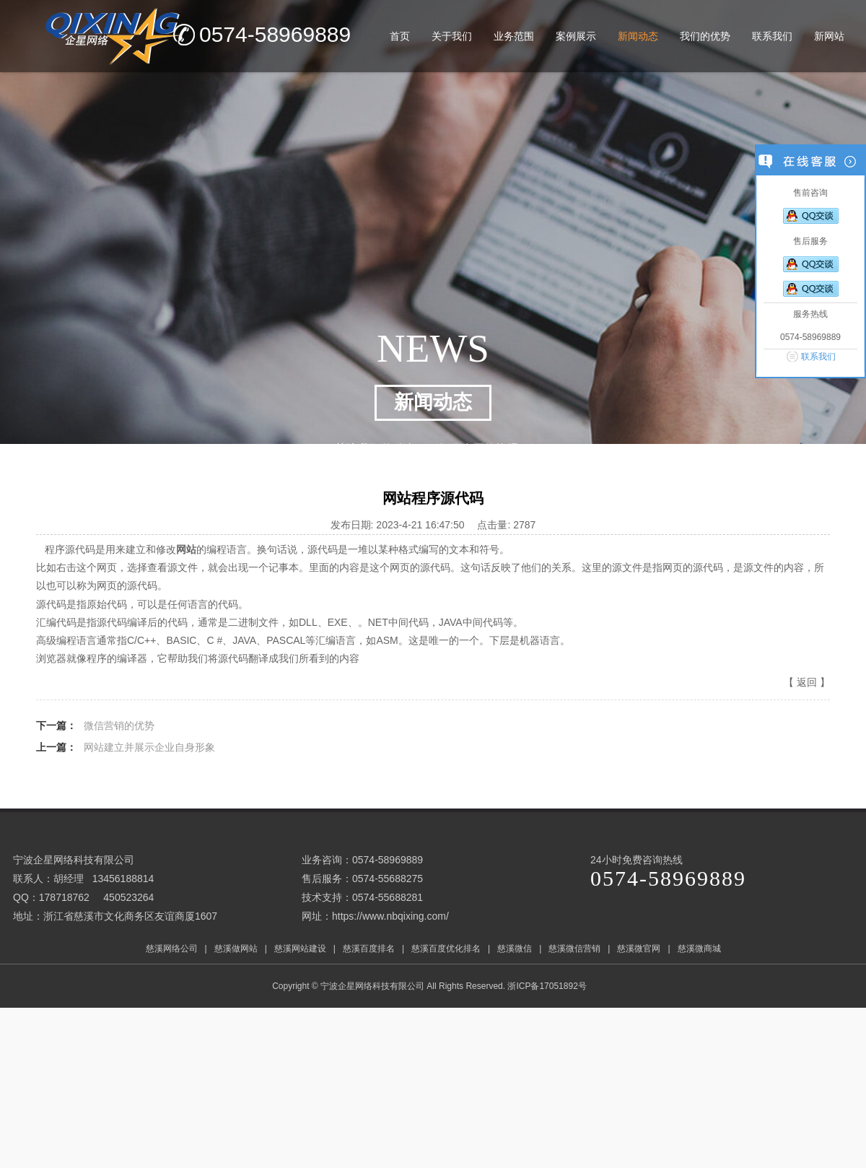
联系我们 (818, 357)
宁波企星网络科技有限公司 (372, 986)
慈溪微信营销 (574, 948)
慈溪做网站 (236, 948)
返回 (807, 682)
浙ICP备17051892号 (548, 986)
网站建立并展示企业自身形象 (149, 747)
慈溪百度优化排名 (446, 948)
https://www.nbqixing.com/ (390, 916)
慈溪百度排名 (369, 948)
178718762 (64, 897)
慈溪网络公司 (172, 948)
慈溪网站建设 (300, 948)
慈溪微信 (514, 948)
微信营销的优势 (119, 725)
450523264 (128, 897)
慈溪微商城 (699, 948)
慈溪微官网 (638, 948)
